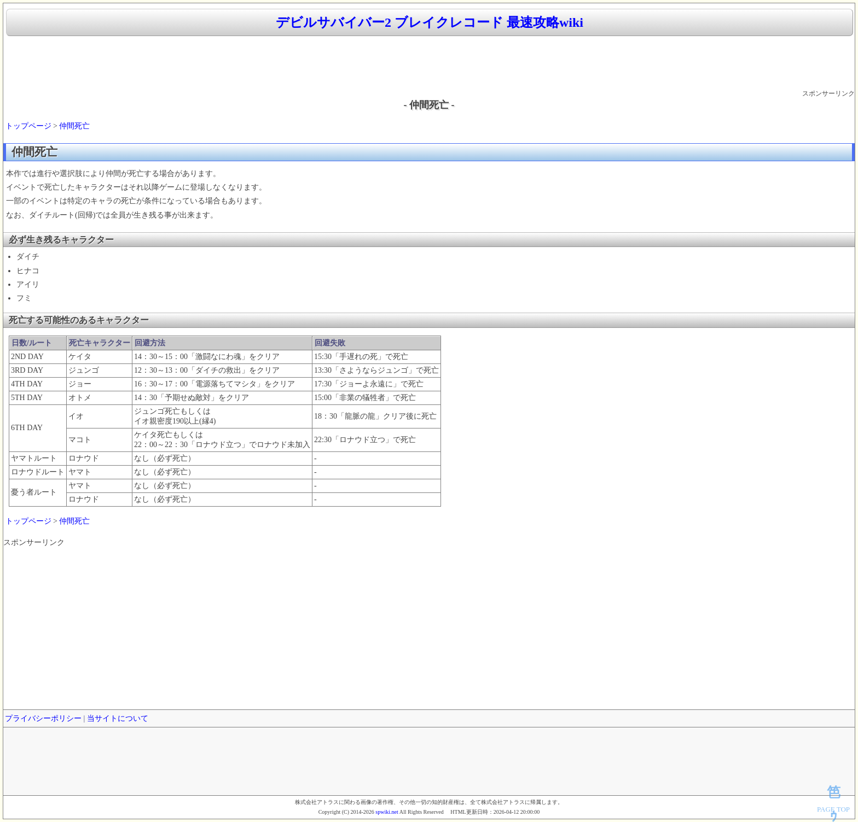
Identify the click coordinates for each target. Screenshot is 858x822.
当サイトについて (117, 718)
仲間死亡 (74, 126)
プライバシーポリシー (43, 718)
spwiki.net (386, 812)
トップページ (28, 126)
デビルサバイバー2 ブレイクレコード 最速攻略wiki (429, 22)
